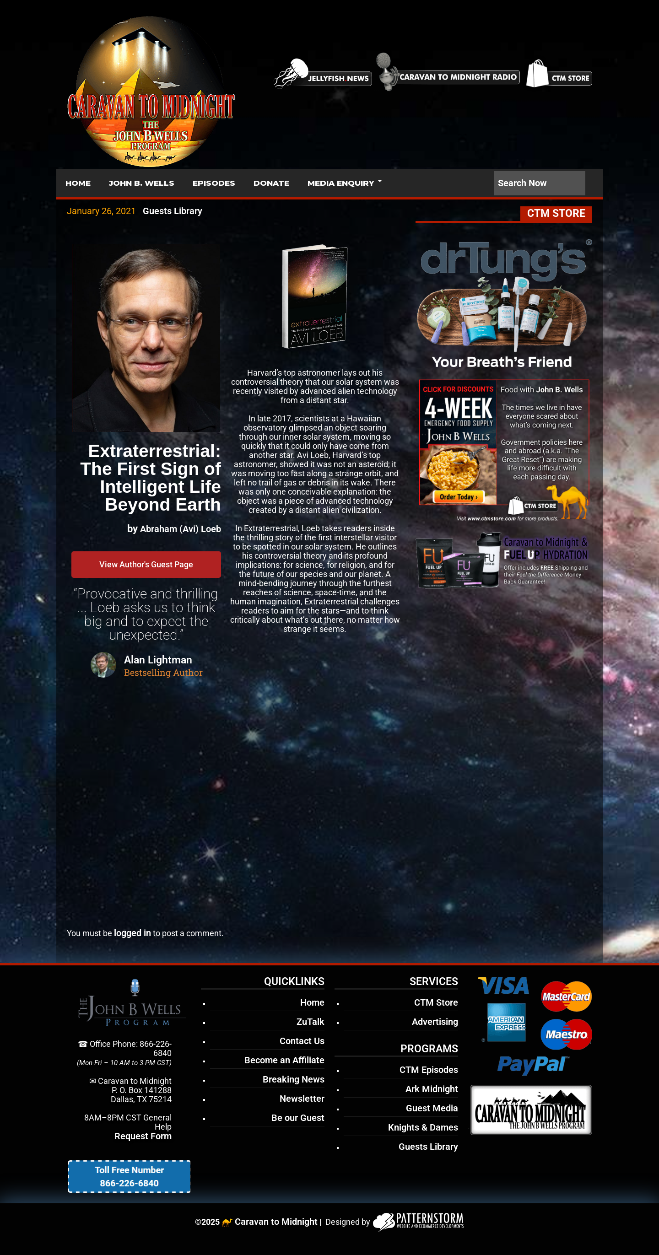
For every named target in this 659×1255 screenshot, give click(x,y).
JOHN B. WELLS (141, 183)
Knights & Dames (423, 1127)
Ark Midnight (431, 1088)
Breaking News (293, 1079)
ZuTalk (310, 1021)
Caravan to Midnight (276, 1221)
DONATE (271, 183)
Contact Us (302, 1040)
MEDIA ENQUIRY (341, 183)
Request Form (143, 1136)
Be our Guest (297, 1117)
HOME (78, 183)
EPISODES (214, 183)
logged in (132, 932)
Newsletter (302, 1098)
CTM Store (436, 1002)
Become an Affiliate (284, 1060)
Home (312, 1002)
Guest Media (432, 1108)
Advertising (435, 1021)
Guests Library (172, 210)
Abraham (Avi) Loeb (180, 528)
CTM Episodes (429, 1069)
